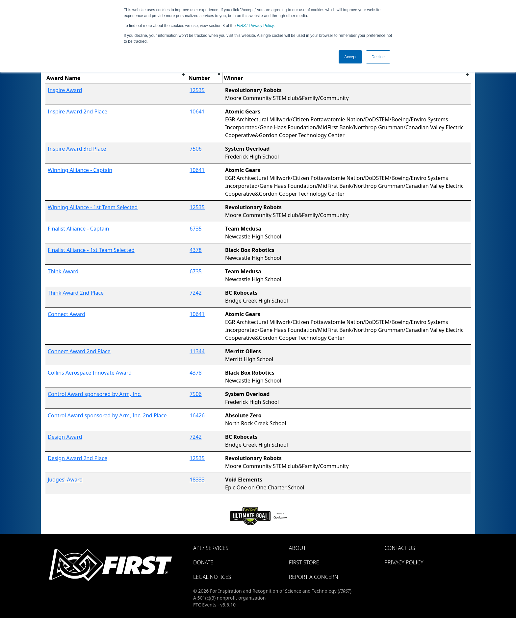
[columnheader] (116, 74)
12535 (197, 90)
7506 (196, 148)
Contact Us (399, 548)
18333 (197, 479)
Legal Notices (212, 577)
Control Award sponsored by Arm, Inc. (95, 394)
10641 (197, 111)
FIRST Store (304, 562)
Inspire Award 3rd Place (77, 148)
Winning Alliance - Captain (80, 170)
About (297, 548)
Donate (203, 562)
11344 (197, 351)
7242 (196, 292)
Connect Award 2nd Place (79, 351)
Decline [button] (378, 57)
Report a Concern (313, 577)
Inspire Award (65, 90)
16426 (197, 415)
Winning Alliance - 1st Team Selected (93, 207)
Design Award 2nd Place (77, 458)
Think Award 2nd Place (76, 292)
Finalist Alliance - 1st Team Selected (91, 250)
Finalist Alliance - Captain (78, 228)
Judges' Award (65, 479)
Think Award (63, 271)
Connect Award (66, 314)
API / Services (210, 548)
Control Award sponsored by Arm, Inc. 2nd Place (107, 415)
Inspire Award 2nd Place (77, 111)
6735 (196, 228)
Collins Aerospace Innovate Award (90, 372)
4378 (196, 250)
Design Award (65, 436)
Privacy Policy (255, 25)
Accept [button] (350, 57)
